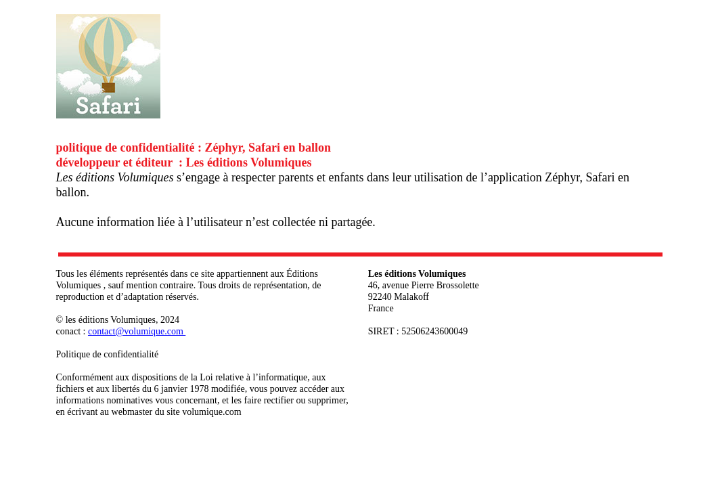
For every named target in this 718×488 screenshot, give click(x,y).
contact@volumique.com (136, 331)
